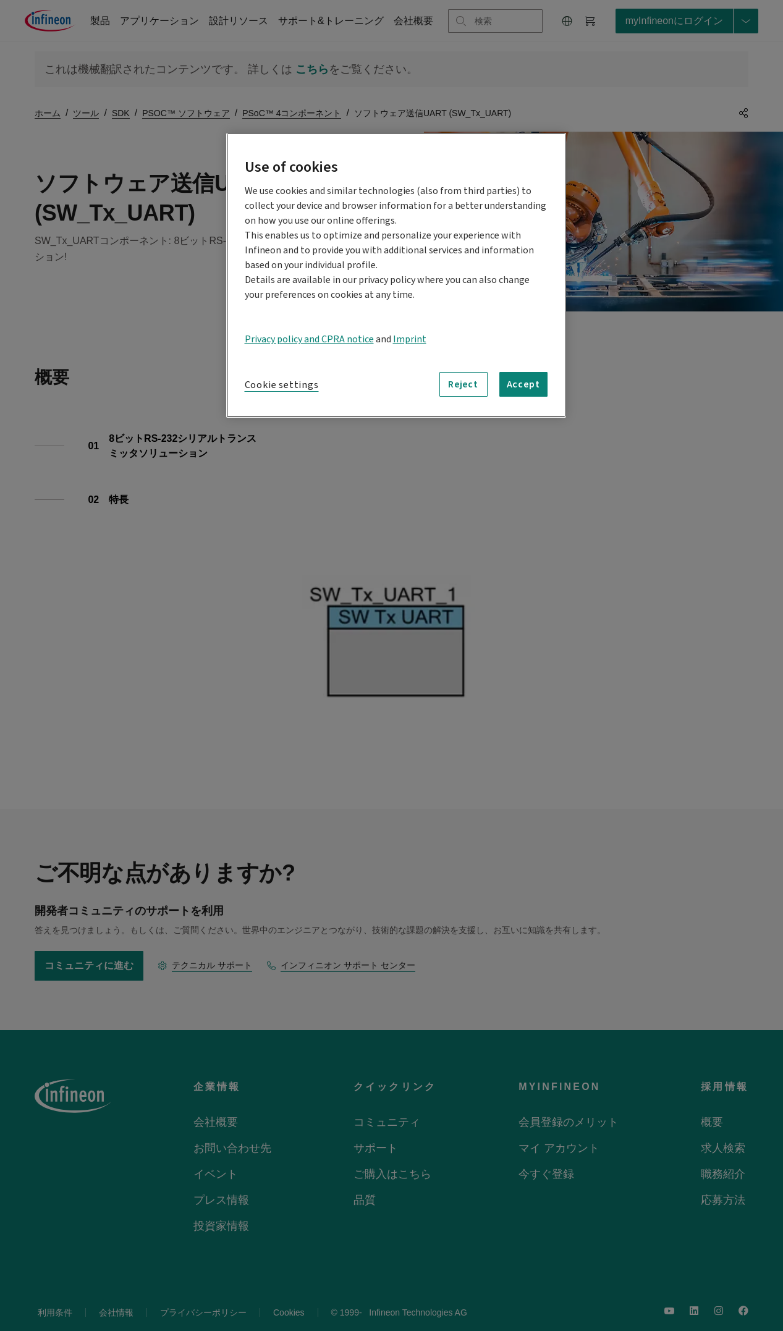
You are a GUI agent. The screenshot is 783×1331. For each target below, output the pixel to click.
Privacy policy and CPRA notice (309, 339)
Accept (523, 384)
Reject (463, 384)
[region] (396, 275)
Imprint (409, 339)
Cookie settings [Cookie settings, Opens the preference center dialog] (282, 385)
